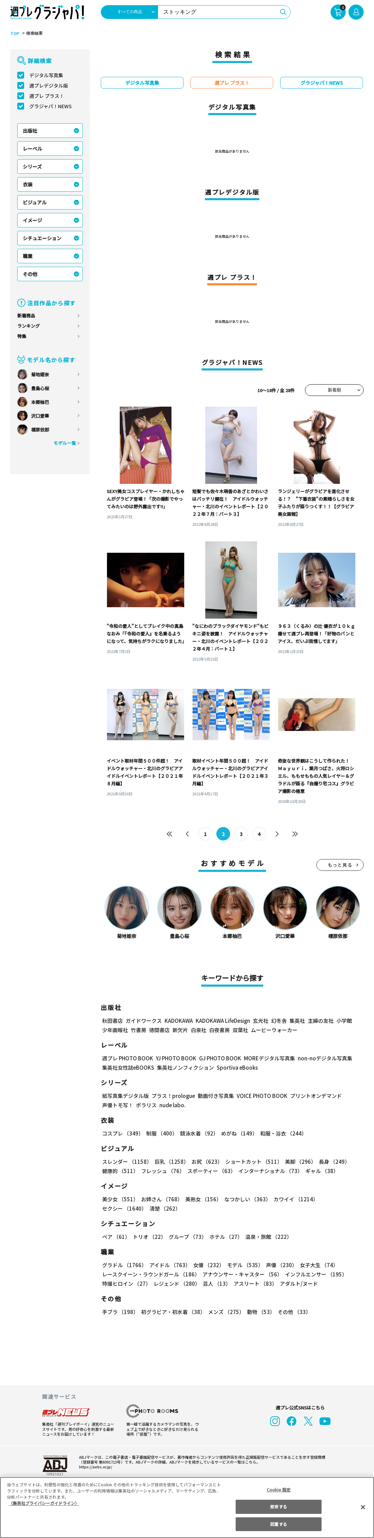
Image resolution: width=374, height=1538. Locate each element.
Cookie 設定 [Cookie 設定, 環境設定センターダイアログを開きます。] (279, 1490)
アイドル (169, 1265)
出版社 (30, 130)
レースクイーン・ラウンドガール (150, 1274)
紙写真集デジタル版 (125, 1096)
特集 (21, 336)
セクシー (340, 1199)
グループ (187, 1237)
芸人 (215, 1283)
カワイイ (293, 1199)
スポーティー (210, 1171)
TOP (14, 33)
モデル (243, 1265)
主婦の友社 (320, 1021)
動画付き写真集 (215, 1096)
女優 (207, 1265)
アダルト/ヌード (297, 1283)
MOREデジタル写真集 (265, 1058)
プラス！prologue (172, 1096)
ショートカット (251, 1161)
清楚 (117, 1208)
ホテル (224, 1237)
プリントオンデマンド (313, 1096)
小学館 (343, 1021)
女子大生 (316, 1265)
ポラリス (146, 1105)
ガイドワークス (144, 1021)
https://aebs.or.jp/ (94, 1466)
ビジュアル (35, 202)
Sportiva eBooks (235, 1067)
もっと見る (340, 865)
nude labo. (172, 1105)
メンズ (225, 1312)
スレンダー (126, 1161)
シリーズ (32, 166)
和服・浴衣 (281, 1133)
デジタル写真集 (46, 75)
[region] (187, 1507)
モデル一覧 (64, 443)
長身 (330, 1161)
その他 (30, 274)
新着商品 (26, 315)
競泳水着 (198, 1133)
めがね (237, 1133)
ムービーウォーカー (274, 1030)
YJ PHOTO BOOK (174, 1058)
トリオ (148, 1237)
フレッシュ (162, 1171)
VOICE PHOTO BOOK (260, 1096)
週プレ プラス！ (46, 95)
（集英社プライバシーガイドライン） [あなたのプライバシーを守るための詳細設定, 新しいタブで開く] (44, 1503)
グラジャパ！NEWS (50, 106)
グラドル (124, 1265)
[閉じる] (363, 1507)
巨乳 (170, 1161)
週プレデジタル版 (48, 85)
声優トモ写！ (117, 1105)
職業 (27, 256)
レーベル (32, 148)
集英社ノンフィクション (184, 1067)
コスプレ (122, 1133)
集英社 (296, 1021)
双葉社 (240, 1030)
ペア (116, 1237)
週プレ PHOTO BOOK (127, 1058)
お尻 (205, 1161)
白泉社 (198, 1030)
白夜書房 (219, 1030)
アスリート (253, 1283)
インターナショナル (269, 1171)
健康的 (120, 1171)
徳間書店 (159, 1030)
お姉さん (160, 1199)
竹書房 (138, 1030)
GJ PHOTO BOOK (217, 1058)
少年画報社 (115, 1030)
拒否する (278, 1506)
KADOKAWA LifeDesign (222, 1021)
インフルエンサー (315, 1274)
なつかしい (245, 1199)
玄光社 (259, 1021)
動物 (259, 1312)
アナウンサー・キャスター (242, 1274)
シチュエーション (42, 238)
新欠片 (180, 1030)
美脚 (297, 1161)
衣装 (27, 184)
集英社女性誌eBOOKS (128, 1067)
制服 (161, 1133)
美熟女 (202, 1199)
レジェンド (176, 1283)
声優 (279, 1265)
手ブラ (120, 1312)
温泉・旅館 (267, 1237)
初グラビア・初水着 (172, 1312)
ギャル (320, 1171)
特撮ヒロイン (126, 1283)
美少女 (120, 1199)
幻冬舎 (278, 1021)
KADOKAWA (179, 1021)
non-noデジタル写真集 (320, 1058)
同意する (278, 1524)
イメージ (32, 220)
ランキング (28, 326)
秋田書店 (112, 1021)
